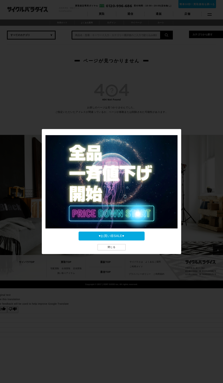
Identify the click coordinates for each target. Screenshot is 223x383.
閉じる (112, 247)
